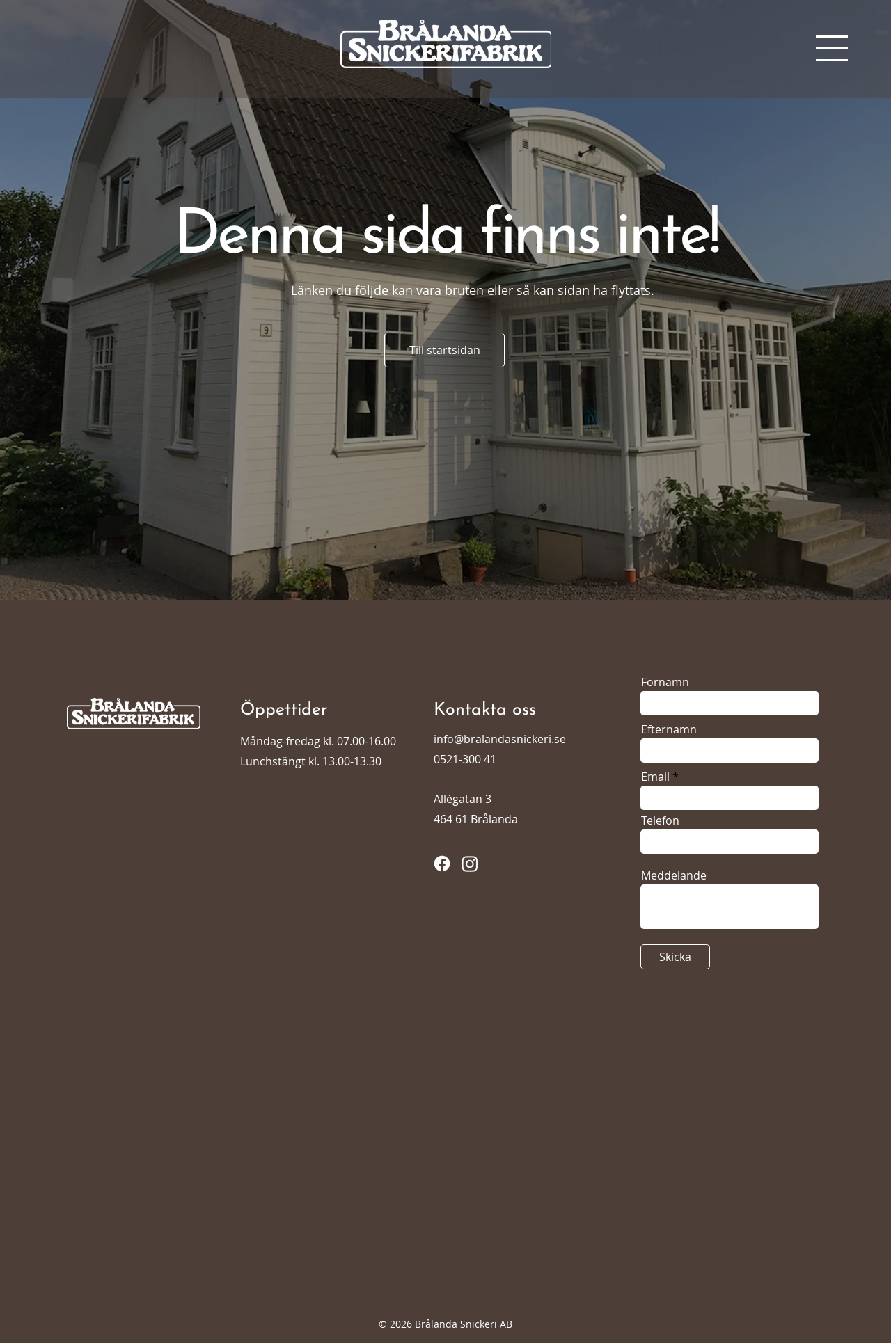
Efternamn (669, 729)
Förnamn (665, 682)
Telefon (660, 820)
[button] (832, 48)
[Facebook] (442, 863)
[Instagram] (469, 863)
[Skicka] (675, 956)
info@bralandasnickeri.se (500, 739)
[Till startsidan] (444, 350)
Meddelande (674, 875)
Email (655, 776)
